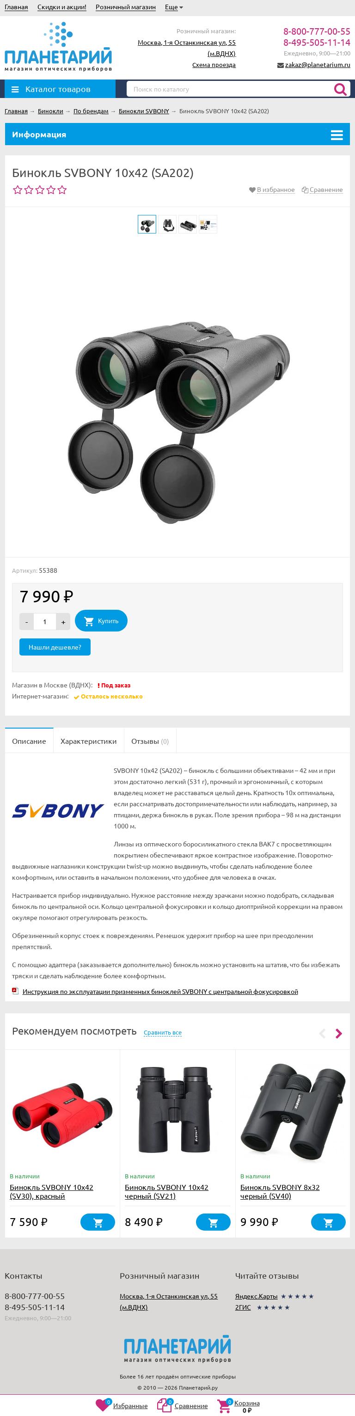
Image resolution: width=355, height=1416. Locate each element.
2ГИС (243, 1307)
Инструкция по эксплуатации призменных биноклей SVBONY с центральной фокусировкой (160, 991)
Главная (16, 6)
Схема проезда (214, 64)
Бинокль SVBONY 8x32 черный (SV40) (280, 1191)
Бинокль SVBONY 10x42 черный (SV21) (166, 1191)
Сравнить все (163, 1032)
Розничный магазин (126, 6)
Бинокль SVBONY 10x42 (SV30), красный (51, 1191)
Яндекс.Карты (256, 1296)
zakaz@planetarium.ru (317, 64)
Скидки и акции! (61, 6)
